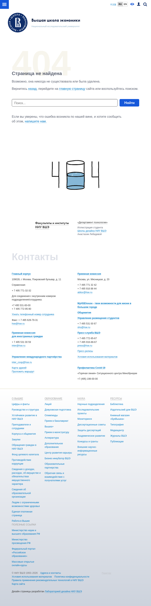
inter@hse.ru (18, 345)
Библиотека (116, 404)
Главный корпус (21, 274)
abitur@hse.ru (84, 292)
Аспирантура (52, 437)
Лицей (48, 404)
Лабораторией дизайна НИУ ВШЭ (63, 591)
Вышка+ (49, 426)
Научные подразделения (91, 404)
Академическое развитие (91, 435)
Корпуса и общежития (24, 433)
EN (125, 4)
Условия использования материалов (97, 356)
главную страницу (72, 88)
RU (120, 4)
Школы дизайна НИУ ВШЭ (91, 231)
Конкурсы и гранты (87, 441)
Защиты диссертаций (89, 430)
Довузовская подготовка (58, 409)
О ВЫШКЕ (17, 398)
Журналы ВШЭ (118, 435)
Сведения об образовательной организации (21, 493)
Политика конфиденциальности (71, 576)
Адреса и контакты (50, 573)
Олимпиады (51, 415)
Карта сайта (18, 584)
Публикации (116, 441)
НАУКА (81, 398)
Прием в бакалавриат (56, 421)
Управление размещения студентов (98, 318)
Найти (129, 102)
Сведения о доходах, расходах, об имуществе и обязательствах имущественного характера (26, 476)
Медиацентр (117, 430)
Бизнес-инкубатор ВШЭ (57, 458)
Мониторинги (84, 419)
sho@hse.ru (83, 327)
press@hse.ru (84, 345)
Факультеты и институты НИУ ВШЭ (52, 225)
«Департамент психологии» (92, 222)
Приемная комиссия (89, 274)
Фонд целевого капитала (25, 454)
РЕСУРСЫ (116, 398)
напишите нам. (36, 121)
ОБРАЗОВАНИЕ (53, 398)
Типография (116, 424)
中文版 (113, 4)
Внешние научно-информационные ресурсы (87, 451)
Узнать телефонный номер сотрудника (33, 314)
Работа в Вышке (21, 521)
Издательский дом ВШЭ (123, 409)
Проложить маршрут (23, 371)
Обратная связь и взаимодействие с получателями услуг (55, 477)
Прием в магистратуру (57, 432)
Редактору (106, 573)
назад (32, 88)
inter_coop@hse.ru (22, 362)
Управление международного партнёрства (37, 356)
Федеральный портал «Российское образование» (23, 552)
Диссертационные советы (91, 424)
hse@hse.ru (18, 323)
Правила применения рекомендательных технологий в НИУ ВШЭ (48, 580)
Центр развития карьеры (58, 452)
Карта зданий (19, 367)
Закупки (16, 439)
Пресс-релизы (85, 351)
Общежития (84, 312)
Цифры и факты (20, 404)
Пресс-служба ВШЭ (88, 332)
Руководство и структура (25, 409)
